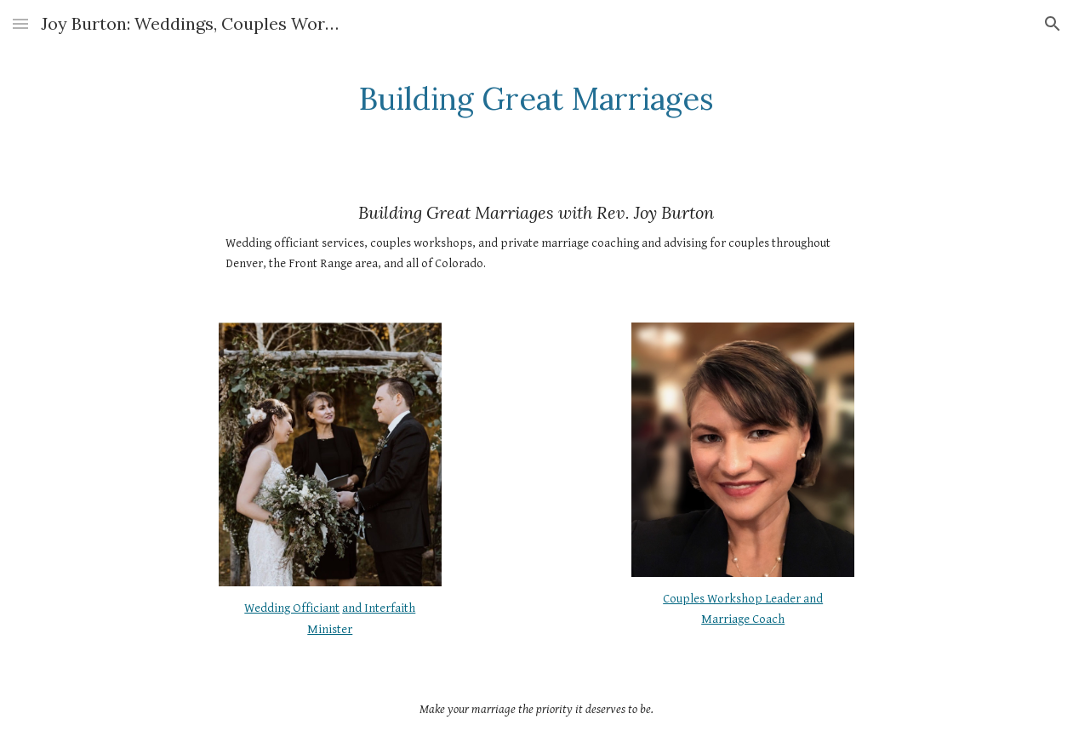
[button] (20, 23)
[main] (537, 99)
